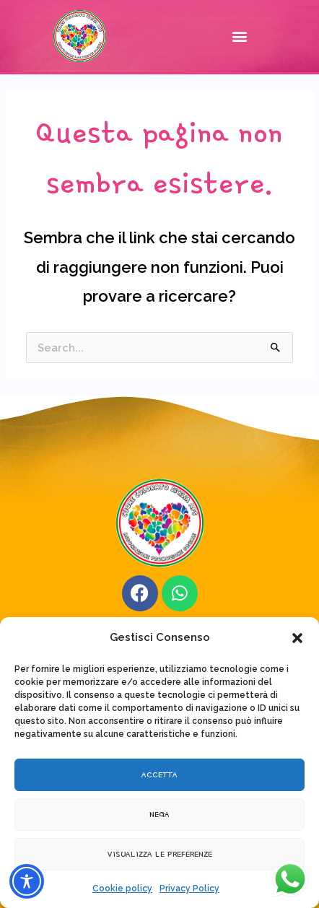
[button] (297, 638)
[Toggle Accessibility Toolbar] (27, 881)
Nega (159, 813)
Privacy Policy (189, 888)
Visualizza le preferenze (160, 853)
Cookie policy (122, 888)
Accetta (159, 774)
